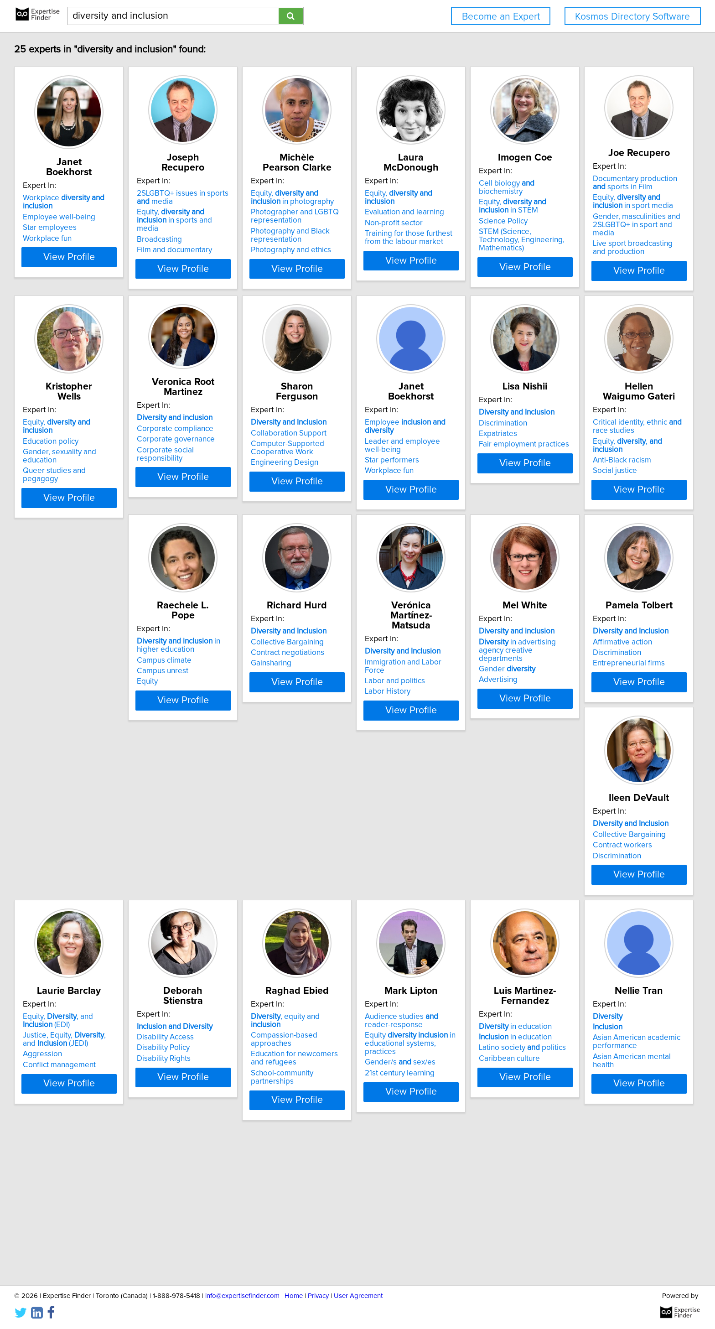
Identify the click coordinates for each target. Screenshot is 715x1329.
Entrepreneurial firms (197, 946)
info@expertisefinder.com (242, 1296)
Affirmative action (190, 925)
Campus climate (325, 693)
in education (334, 1155)
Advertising (43, 954)
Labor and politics (601, 695)
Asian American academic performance (478, 1180)
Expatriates (43, 695)
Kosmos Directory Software (632, 16)
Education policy (189, 444)
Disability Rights (598, 946)
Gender (52, 944)
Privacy (318, 1296)
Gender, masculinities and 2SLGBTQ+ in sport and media (75, 471)
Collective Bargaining (471, 684)
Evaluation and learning (474, 204)
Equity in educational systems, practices (213, 1177)
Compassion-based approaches (78, 1165)
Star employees (51, 219)
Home (294, 1296)
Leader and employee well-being (627, 444)
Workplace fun (48, 230)
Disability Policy (597, 936)
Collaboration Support (472, 444)
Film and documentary (198, 242)
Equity (308, 714)
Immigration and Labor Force (620, 684)
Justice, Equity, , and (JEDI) (483, 937)
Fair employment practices (69, 706)
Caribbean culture (328, 1187)
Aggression (454, 952)
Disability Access (599, 925)
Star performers (598, 455)
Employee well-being (60, 209)
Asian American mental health (485, 1195)
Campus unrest (323, 704)
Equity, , (211, 693)
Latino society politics (341, 1176)
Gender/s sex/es (196, 1193)
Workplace (80, 198)
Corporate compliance (336, 440)
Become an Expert (501, 16)
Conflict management (471, 963)
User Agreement (358, 1296)
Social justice (183, 714)
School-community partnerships (77, 1195)
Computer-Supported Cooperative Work (471, 459)
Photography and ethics (338, 250)
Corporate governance (337, 450)
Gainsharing (455, 706)
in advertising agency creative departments (76, 929)
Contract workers (327, 936)
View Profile (82, 282)
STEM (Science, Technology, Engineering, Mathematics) (618, 237)
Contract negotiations (471, 695)
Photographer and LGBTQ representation (342, 216)
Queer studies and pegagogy (211, 466)
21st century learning (196, 1203)
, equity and (74, 1155)
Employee (627, 434)
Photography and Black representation (337, 235)
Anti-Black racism (190, 704)
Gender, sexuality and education (215, 455)
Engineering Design (468, 474)
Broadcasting (183, 231)
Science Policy (595, 223)
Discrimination (48, 684)
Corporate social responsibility (350, 461)
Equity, (484, 193)
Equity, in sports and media (214, 216)
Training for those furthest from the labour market (487, 229)
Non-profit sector (463, 215)
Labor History (594, 706)
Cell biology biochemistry (622, 193)
